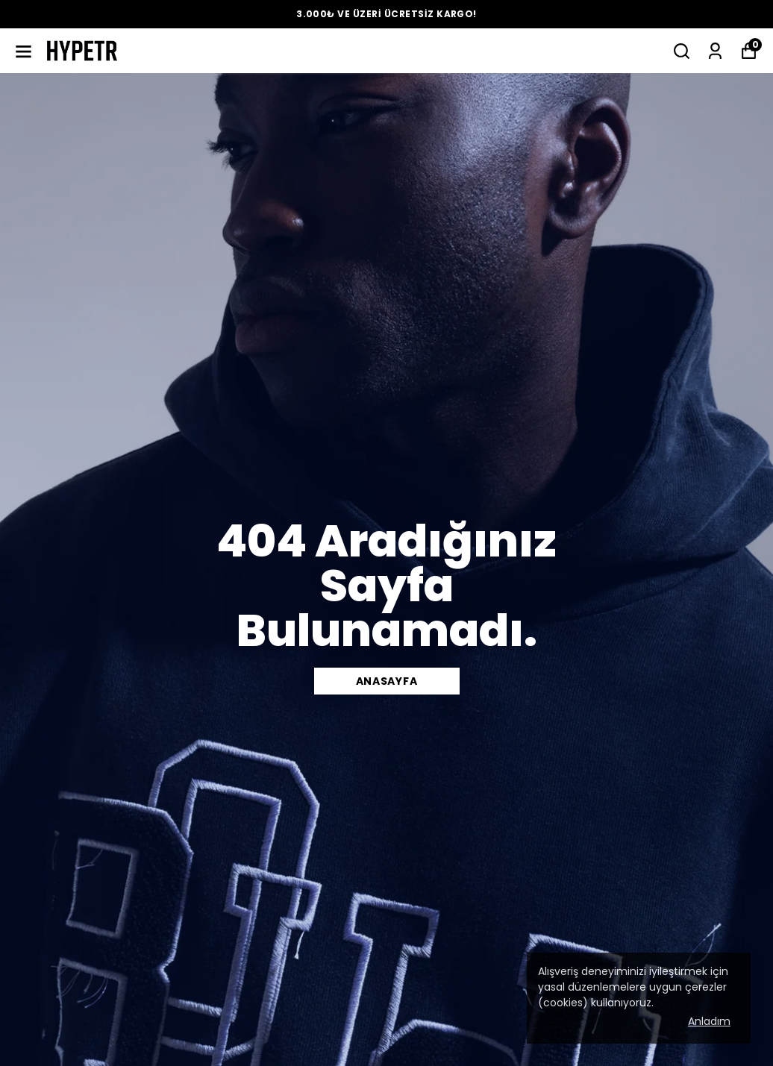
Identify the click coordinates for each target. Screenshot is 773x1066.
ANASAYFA (387, 681)
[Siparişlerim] (715, 51)
